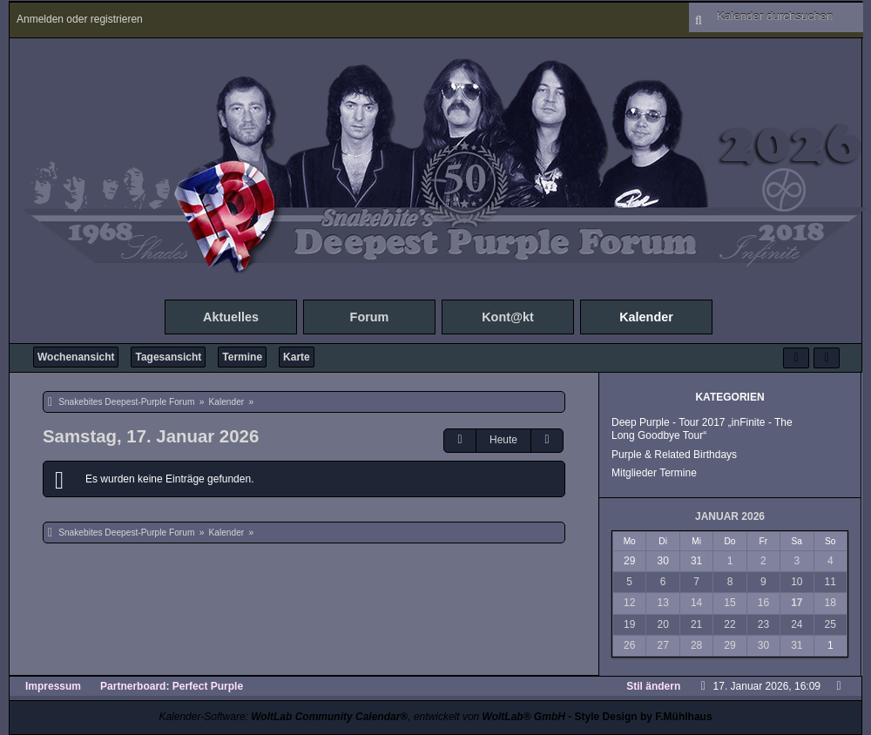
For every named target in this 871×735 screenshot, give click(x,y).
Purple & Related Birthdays (674, 454)
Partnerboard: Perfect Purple (171, 686)
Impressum (53, 686)
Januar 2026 (730, 516)
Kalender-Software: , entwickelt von (361, 717)
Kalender (646, 317)
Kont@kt (508, 317)
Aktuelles (231, 317)
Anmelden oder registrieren (80, 19)
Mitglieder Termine (654, 473)
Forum (369, 317)
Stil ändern (653, 686)
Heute (503, 440)
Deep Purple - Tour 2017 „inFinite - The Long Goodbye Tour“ (702, 429)
